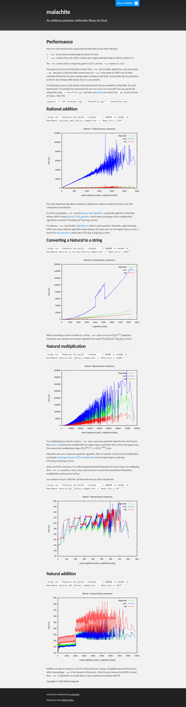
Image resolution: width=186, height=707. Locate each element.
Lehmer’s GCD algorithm (78, 216)
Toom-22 (55, 444)
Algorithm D (82, 225)
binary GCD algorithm (92, 213)
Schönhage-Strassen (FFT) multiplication (75, 457)
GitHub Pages (67, 700)
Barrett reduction (61, 232)
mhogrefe (74, 694)
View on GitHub (124, 3)
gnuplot (100, 92)
